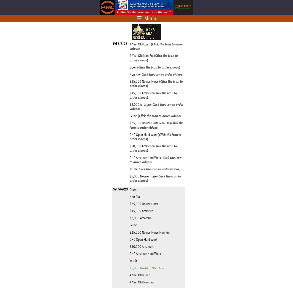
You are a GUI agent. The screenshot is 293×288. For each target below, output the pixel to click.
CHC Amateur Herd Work (146, 253)
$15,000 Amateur (142, 211)
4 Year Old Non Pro (142, 282)
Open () (155, 67)
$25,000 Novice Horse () (156, 83)
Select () (156, 116)
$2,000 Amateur (141, 218)
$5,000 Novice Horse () (155, 178)
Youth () (156, 169)
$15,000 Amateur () (153, 95)
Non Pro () (157, 74)
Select (134, 225)
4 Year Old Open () (156, 46)
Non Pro (135, 197)
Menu (150, 18)
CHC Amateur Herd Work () (156, 160)
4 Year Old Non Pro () (154, 57)
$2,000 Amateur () (156, 106)
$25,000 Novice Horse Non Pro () (156, 125)
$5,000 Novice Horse (147, 268)
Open (134, 190)
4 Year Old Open (141, 275)
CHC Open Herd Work (144, 239)
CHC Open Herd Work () (156, 136)
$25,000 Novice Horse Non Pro (150, 232)
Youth (134, 261)
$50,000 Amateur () (153, 148)
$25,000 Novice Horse (145, 204)
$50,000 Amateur (142, 246)
